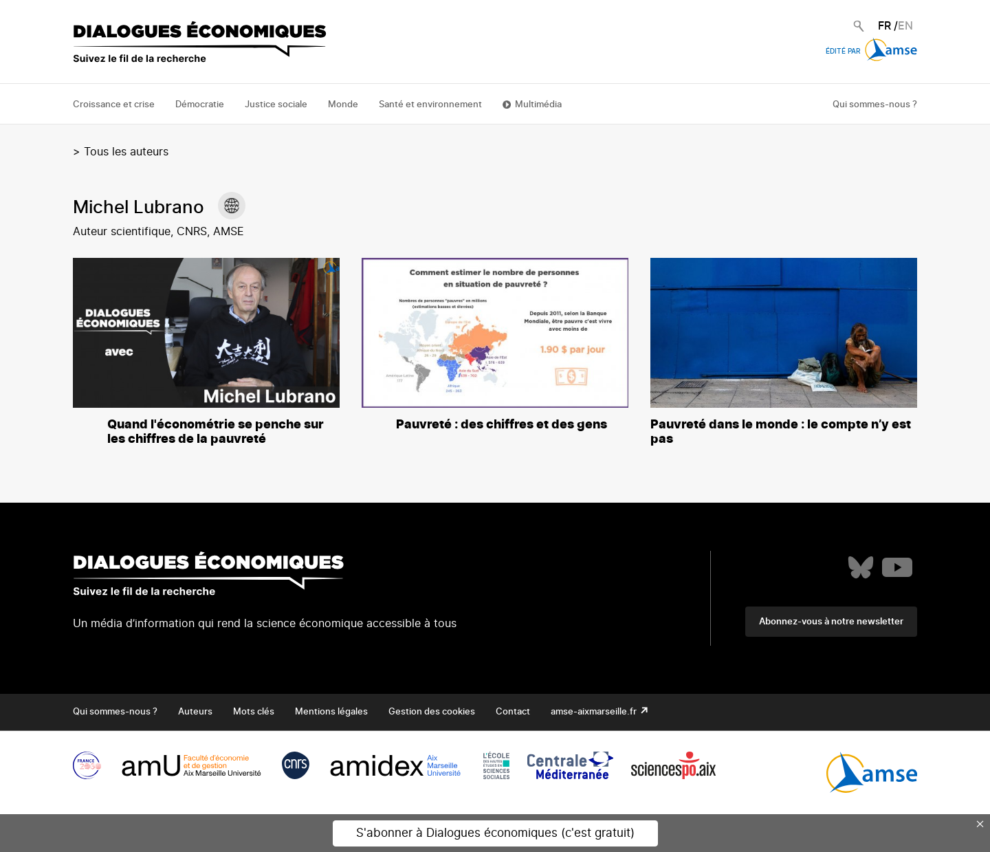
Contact (513, 712)
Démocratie (199, 104)
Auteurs (195, 712)
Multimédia (538, 104)
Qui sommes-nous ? (875, 104)
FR (884, 26)
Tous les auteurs (126, 151)
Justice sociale (276, 104)
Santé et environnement (430, 104)
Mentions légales (331, 712)
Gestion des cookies (431, 712)
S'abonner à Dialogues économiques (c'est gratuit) (495, 833)
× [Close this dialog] (980, 824)
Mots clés (253, 712)
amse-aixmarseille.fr (595, 712)
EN (905, 26)
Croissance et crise (114, 104)
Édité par (871, 51)
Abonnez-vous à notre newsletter (831, 622)
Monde (343, 104)
